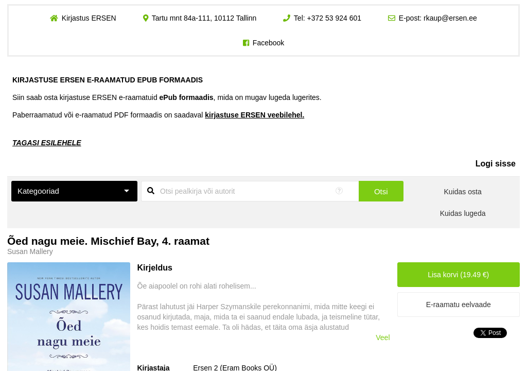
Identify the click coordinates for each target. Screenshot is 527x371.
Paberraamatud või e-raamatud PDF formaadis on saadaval (158, 115)
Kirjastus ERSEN (89, 18)
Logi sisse (496, 163)
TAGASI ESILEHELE (46, 143)
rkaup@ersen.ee (450, 18)
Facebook (268, 43)
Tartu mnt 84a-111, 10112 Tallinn (204, 18)
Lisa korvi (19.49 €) (458, 275)
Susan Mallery (30, 251)
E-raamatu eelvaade (458, 304)
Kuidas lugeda (463, 213)
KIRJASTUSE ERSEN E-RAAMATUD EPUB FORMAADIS (107, 80)
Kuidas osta (463, 192)
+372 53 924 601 (334, 18)
